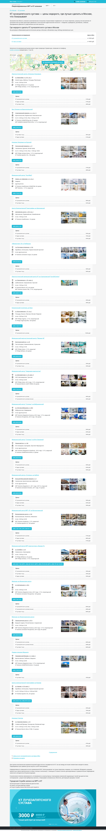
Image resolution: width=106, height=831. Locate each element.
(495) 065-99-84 (17, 92)
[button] (65, 80)
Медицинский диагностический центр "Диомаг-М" (28, 338)
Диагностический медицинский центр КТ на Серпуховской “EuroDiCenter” (36, 276)
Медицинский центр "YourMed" (22, 175)
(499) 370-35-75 (17, 127)
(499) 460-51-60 (17, 293)
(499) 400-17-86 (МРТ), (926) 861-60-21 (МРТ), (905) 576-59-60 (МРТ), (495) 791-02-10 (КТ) (38, 564)
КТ (54, 5)
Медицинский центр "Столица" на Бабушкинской (28, 404)
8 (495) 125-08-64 (80, 1)
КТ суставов (21, 10)
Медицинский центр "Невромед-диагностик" (26, 371)
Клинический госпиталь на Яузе (22, 308)
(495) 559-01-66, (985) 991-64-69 (22, 701)
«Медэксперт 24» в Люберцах (21, 244)
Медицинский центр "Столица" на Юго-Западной (28, 439)
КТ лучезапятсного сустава (19, 38)
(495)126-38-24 (17, 261)
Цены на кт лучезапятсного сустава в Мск (26, 756)
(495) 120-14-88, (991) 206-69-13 (22, 528)
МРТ (47, 5)
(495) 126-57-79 (17, 326)
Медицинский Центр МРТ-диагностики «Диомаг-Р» (28, 546)
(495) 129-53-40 (17, 670)
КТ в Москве (13, 10)
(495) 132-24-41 (17, 389)
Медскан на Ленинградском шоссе (23, 617)
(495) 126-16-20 (17, 599)
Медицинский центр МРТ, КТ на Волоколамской (27, 510)
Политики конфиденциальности (64, 830)
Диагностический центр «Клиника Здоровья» (26, 74)
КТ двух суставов (16, 41)
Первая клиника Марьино (20, 652)
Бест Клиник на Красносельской (22, 109)
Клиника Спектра (17, 718)
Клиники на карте (19, 758)
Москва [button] (19, 1)
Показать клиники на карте (53, 62)
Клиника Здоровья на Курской (21, 142)
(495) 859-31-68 (17, 226)
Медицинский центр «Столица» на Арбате (25, 475)
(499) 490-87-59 (17, 160)
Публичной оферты (77, 830)
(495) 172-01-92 (17, 193)
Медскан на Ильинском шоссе (21, 581)
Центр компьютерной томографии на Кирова (26, 683)
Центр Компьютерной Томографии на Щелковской (28, 208)
